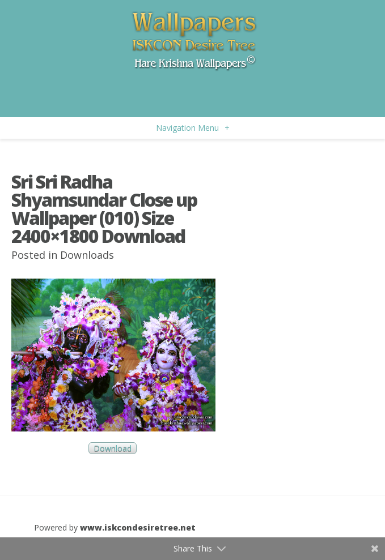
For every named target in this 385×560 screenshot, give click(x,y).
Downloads (87, 255)
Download (113, 448)
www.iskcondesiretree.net (138, 527)
